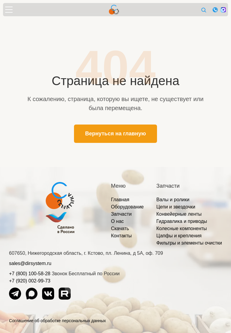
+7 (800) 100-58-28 (29, 273)
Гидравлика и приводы (181, 221)
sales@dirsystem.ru (30, 263)
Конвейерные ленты (179, 214)
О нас (117, 221)
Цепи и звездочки (176, 206)
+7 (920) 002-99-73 (29, 280)
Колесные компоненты (181, 228)
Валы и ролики (172, 199)
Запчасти (121, 214)
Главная (120, 199)
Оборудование (127, 206)
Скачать (120, 228)
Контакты (121, 235)
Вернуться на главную (115, 134)
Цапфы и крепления (179, 235)
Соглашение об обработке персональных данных (57, 320)
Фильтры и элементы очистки (189, 242)
